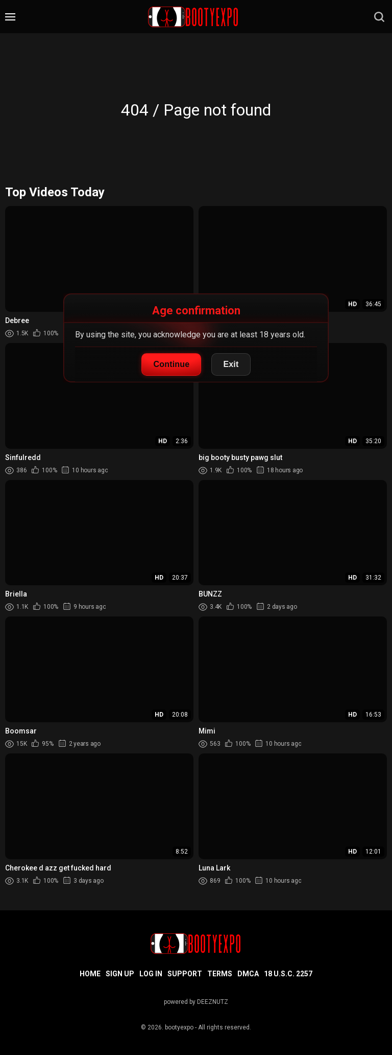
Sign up (120, 974)
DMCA (248, 974)
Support (184, 974)
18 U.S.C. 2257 (288, 974)
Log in (150, 974)
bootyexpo (179, 1027)
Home (90, 974)
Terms (219, 974)
